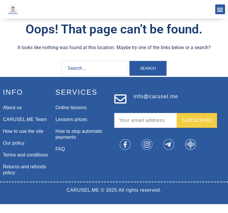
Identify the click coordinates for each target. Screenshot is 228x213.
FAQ (60, 148)
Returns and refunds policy (24, 169)
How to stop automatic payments (79, 134)
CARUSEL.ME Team (25, 119)
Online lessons (71, 107)
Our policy (13, 143)
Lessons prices (71, 119)
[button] (220, 9)
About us (12, 107)
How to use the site (23, 131)
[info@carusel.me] (120, 99)
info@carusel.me (156, 96)
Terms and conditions (25, 154)
